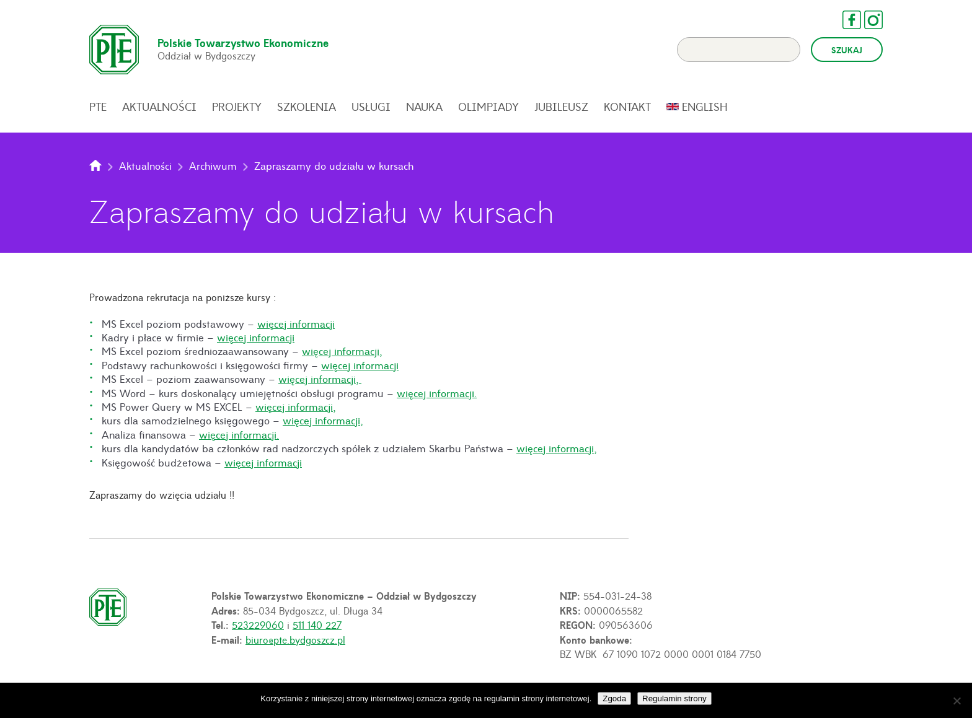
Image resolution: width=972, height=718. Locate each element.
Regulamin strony (674, 698)
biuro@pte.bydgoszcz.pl (295, 639)
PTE (98, 106)
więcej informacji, (342, 350)
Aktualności (159, 106)
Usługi (371, 106)
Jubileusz (561, 106)
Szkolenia (306, 106)
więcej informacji (296, 323)
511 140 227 (317, 624)
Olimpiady (488, 106)
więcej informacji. (437, 392)
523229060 (258, 624)
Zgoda (614, 698)
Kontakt (627, 106)
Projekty (237, 106)
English (705, 106)
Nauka (424, 106)
